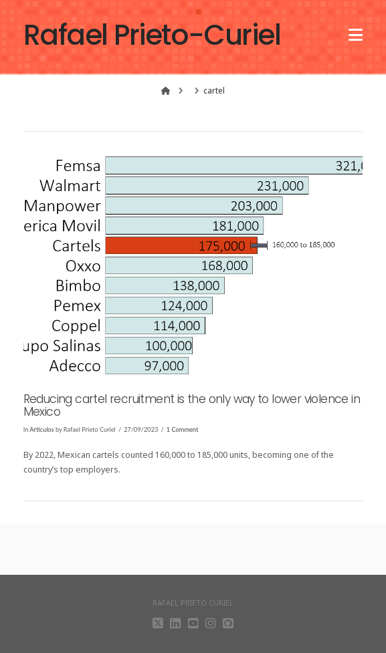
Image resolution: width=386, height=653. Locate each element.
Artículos (41, 429)
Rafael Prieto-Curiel (152, 35)
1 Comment (182, 429)
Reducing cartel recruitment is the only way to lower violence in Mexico (191, 405)
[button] (356, 28)
